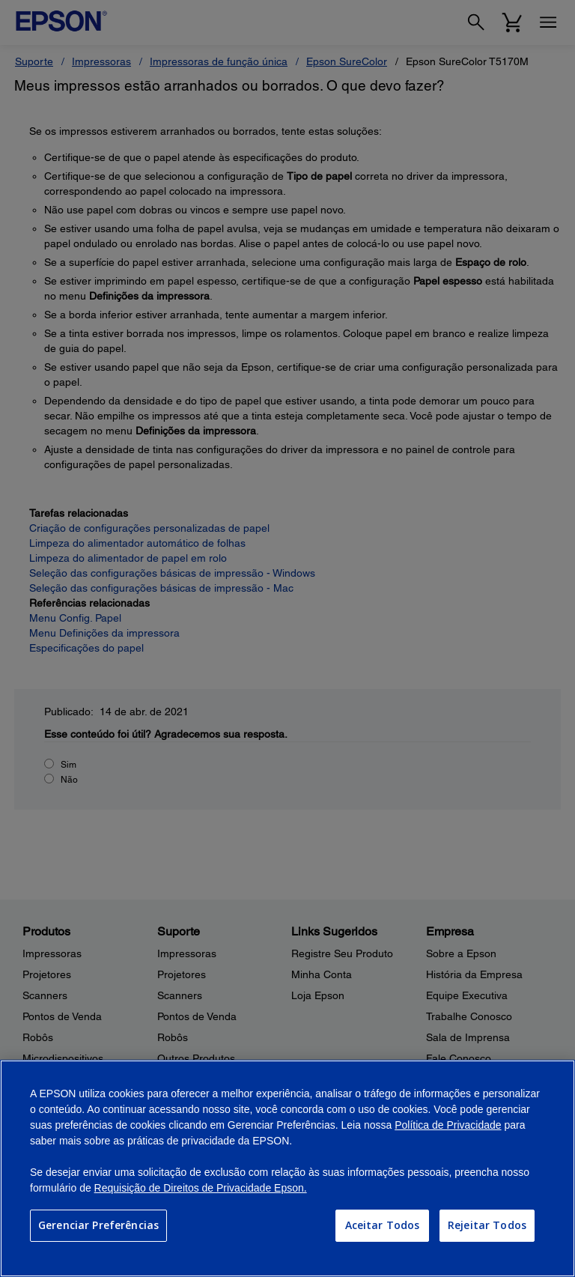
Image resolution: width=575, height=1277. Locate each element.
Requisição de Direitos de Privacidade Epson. (200, 1188)
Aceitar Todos (382, 1225)
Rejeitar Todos (487, 1225)
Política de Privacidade (448, 1125)
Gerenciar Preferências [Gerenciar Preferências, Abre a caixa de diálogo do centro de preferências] (98, 1225)
